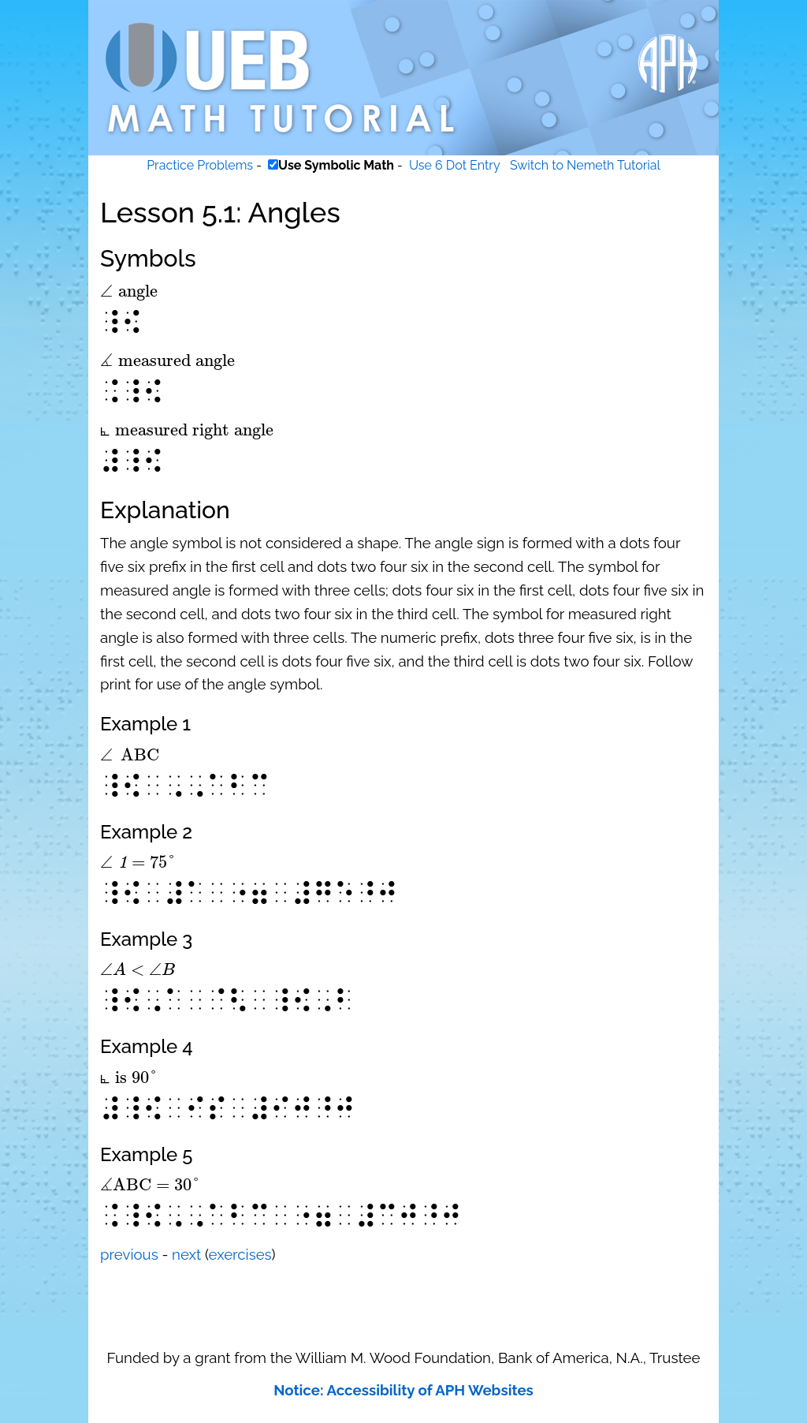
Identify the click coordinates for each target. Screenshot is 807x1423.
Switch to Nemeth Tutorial (585, 165)
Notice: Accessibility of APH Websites (403, 1390)
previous (129, 1254)
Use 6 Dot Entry (454, 165)
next (186, 1254)
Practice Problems (200, 165)
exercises (240, 1254)
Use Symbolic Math (336, 165)
